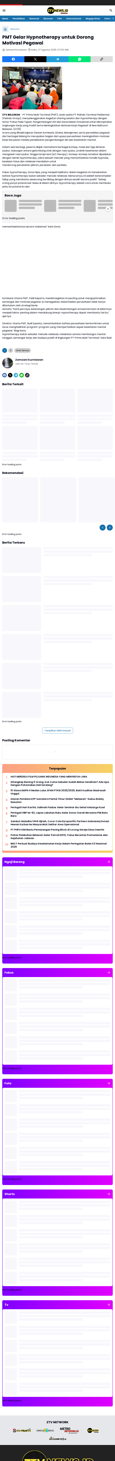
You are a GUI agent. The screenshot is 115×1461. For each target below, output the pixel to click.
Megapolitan (93, 18)
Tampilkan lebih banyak (57, 730)
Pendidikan (19, 18)
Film (59, 18)
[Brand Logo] (22, 1430)
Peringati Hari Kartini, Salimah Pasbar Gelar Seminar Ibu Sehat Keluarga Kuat (58, 807)
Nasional (34, 18)
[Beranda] (5, 29)
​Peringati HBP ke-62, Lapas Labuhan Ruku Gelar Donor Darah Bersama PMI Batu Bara (59, 814)
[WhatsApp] (80, 59)
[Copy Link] (102, 59)
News (5, 18)
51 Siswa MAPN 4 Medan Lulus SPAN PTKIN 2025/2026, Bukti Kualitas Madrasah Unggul (58, 792)
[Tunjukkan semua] (109, 862)
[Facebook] (13, 59)
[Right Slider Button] (112, 19)
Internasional (73, 18)
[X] (35, 59)
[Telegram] (57, 59)
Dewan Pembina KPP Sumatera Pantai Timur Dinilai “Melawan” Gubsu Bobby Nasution (57, 801)
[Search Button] (111, 10)
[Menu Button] (4, 10)
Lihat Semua (22, 350)
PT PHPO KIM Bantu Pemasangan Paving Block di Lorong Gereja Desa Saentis (57, 829)
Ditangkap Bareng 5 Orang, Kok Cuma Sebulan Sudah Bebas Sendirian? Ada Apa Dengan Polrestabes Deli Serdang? (60, 784)
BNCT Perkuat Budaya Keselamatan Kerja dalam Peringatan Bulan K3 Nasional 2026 (59, 845)
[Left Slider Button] (103, 528)
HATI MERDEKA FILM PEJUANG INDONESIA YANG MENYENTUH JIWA (49, 776)
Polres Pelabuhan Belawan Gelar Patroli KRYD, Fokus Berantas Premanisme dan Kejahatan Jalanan (59, 837)
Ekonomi (48, 18)
